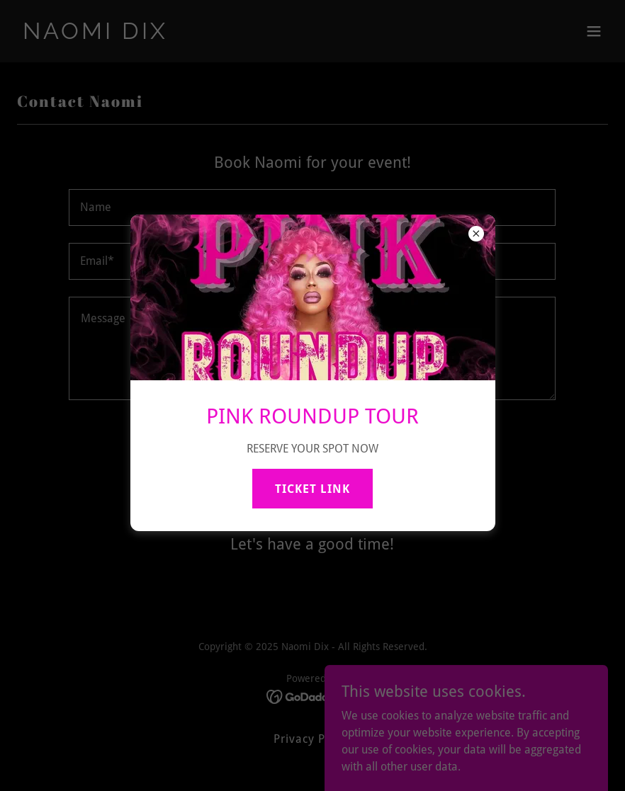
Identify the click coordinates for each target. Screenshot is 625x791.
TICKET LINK (312, 489)
